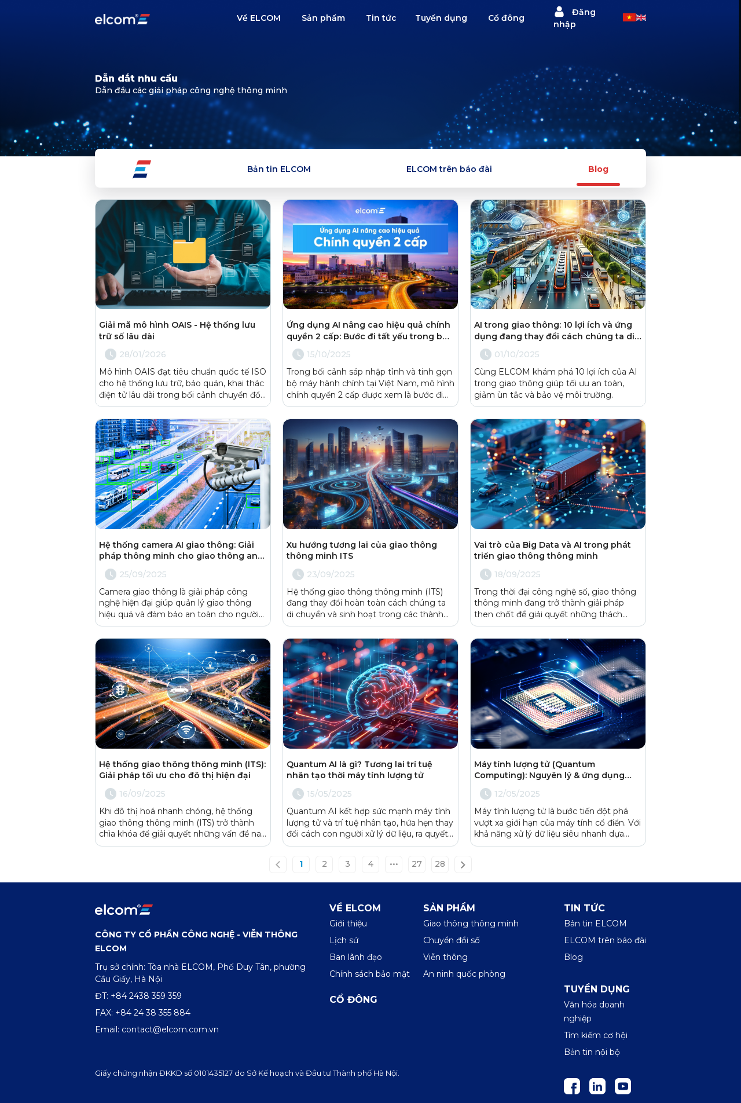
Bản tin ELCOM (279, 169)
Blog (598, 169)
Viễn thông (445, 957)
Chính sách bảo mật (369, 974)
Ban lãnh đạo (355, 957)
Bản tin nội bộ (592, 1052)
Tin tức (381, 18)
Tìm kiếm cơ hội (596, 1035)
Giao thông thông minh (471, 923)
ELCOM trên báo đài (449, 169)
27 (417, 864)
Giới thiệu (348, 923)
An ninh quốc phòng (464, 974)
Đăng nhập (574, 18)
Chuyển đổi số (451, 940)
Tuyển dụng (441, 18)
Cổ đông (506, 18)
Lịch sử (343, 940)
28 (440, 864)
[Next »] (463, 864)
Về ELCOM (259, 18)
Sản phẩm (323, 18)
